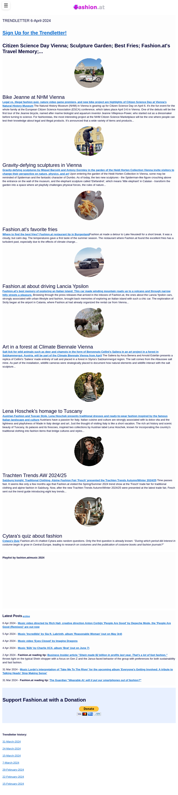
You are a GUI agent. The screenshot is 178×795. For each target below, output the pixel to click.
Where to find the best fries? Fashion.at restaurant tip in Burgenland (46, 234)
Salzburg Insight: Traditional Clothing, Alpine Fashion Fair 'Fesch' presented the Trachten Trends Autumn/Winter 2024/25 (79, 480)
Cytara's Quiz (11, 540)
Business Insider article (107, 655)
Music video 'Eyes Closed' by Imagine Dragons (47, 640)
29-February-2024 (13, 769)
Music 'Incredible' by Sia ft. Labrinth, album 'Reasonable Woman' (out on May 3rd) (70, 633)
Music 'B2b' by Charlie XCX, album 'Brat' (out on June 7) (53, 647)
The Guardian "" (95, 680)
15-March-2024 (11, 755)
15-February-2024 (13, 783)
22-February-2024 (13, 776)
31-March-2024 (11, 741)
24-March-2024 (11, 748)
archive (26, 616)
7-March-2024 (10, 762)
